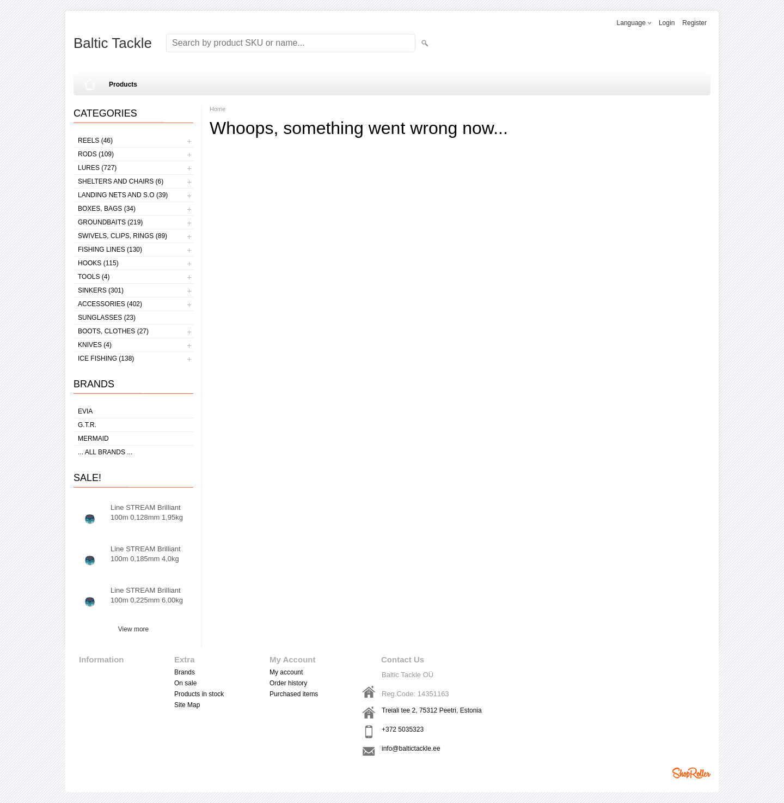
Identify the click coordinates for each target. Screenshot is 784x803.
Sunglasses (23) (107, 317)
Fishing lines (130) (110, 249)
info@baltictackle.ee (411, 748)
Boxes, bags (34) (107, 208)
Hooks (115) (98, 263)
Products (123, 84)
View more (133, 629)
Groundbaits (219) (110, 222)
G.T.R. (87, 425)
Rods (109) (96, 154)
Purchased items (294, 694)
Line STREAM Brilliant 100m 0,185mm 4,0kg (146, 554)
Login (667, 23)
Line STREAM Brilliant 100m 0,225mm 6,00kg (147, 595)
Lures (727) (97, 168)
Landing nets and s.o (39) (123, 195)
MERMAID (93, 438)
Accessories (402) (110, 304)
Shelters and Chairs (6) (120, 181)
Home (217, 109)
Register (694, 23)
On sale (185, 683)
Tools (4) (93, 277)
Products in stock (199, 694)
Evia (85, 411)
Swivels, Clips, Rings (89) (122, 236)
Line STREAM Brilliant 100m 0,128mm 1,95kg (147, 512)
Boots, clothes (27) (113, 331)
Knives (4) (95, 345)
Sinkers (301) (101, 290)
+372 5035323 (403, 729)
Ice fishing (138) (106, 358)
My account (286, 672)
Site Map (187, 705)
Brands (184, 672)
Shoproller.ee (691, 773)
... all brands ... (105, 452)
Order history (288, 683)
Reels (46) (95, 140)
